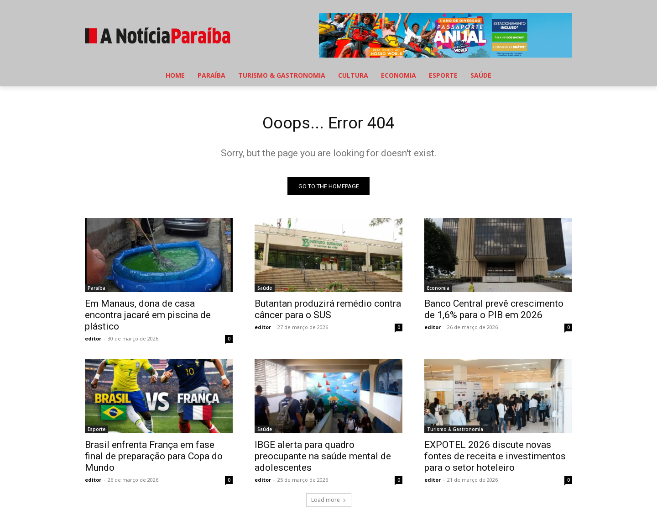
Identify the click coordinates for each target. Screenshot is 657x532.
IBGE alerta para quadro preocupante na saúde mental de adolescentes (323, 459)
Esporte (96, 432)
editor (93, 341)
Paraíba (96, 290)
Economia (438, 290)
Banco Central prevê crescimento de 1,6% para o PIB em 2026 (493, 312)
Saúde (264, 290)
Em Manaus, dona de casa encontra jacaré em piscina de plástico (148, 318)
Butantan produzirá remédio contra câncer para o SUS (328, 312)
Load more (328, 502)
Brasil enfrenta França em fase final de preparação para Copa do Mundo (154, 459)
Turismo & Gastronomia (455, 432)
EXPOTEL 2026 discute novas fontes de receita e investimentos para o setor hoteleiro (495, 459)
